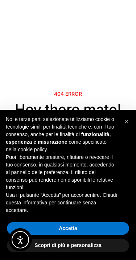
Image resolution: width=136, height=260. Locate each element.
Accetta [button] (68, 228)
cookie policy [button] (32, 149)
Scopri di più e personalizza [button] (67, 245)
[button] (126, 121)
